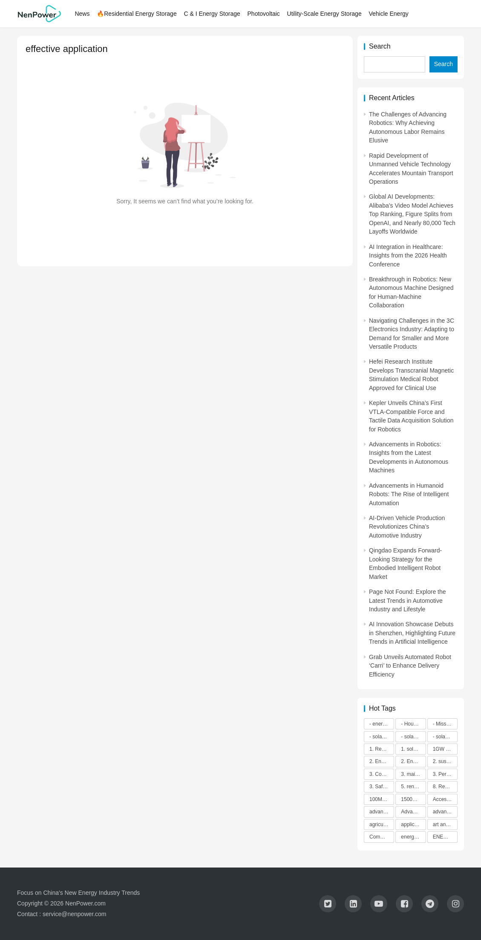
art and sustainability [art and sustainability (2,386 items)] (445, 824)
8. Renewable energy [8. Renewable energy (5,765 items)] (445, 787)
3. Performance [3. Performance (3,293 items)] (445, 774)
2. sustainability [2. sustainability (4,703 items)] (445, 761)
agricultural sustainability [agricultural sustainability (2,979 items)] (381, 824)
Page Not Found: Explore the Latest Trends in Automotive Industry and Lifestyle (407, 600)
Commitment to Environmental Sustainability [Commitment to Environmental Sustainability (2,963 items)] (381, 837)
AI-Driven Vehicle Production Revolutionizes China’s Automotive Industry (407, 527)
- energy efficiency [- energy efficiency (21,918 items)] (381, 724)
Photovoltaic (264, 13)
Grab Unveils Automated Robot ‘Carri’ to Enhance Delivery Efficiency (410, 666)
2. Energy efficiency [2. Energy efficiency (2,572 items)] (381, 761)
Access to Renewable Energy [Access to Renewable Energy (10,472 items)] (445, 799)
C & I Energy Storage (212, 13)
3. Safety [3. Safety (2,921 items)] (379, 787)
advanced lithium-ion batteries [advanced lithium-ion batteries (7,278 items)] (445, 812)
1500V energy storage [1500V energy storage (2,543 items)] (413, 799)
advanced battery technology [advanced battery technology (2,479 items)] (381, 812)
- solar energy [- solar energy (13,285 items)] (381, 737)
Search (380, 46)
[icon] (327, 903)
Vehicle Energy (389, 13)
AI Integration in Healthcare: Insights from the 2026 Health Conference (408, 255)
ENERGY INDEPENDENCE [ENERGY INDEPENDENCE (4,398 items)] (445, 837)
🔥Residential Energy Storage (137, 13)
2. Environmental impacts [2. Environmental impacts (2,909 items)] (413, 761)
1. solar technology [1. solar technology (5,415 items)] (413, 749)
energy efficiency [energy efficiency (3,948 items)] (413, 837)
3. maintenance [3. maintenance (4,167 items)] (413, 774)
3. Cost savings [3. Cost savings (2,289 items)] (381, 774)
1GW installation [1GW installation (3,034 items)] (445, 749)
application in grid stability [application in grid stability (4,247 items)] (413, 824)
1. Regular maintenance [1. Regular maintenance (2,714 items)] (381, 749)
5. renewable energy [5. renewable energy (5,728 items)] (413, 787)
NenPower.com (85, 903)
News (82, 13)
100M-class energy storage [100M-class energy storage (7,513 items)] (381, 799)
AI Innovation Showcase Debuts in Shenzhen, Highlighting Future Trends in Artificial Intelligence (412, 633)
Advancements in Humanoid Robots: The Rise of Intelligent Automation (409, 494)
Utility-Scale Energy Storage (325, 13)
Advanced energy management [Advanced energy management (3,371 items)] (413, 812)
